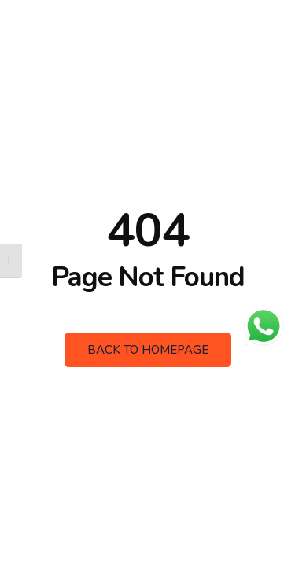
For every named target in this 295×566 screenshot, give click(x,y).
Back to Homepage (147, 350)
